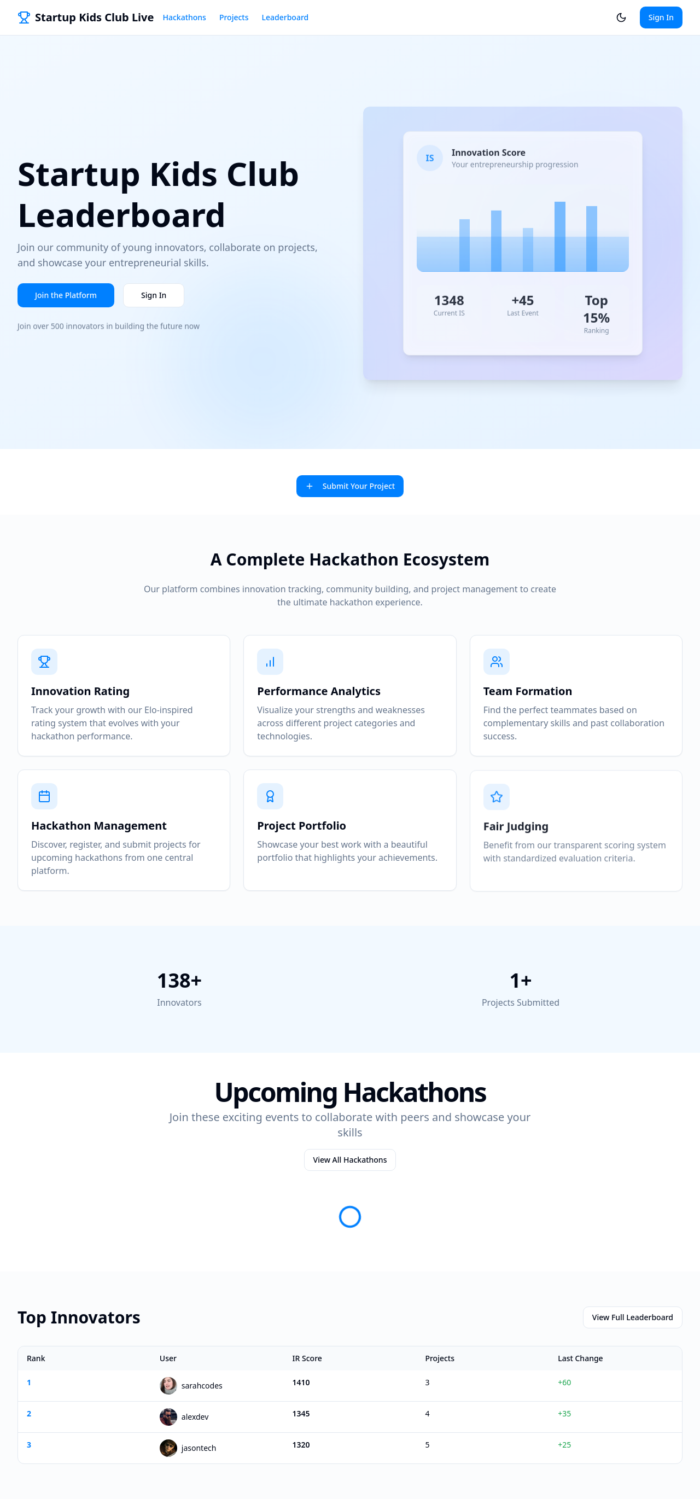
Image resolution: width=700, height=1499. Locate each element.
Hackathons (184, 17)
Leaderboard (285, 17)
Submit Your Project (350, 486)
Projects (234, 17)
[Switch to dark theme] (621, 17)
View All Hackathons (350, 1159)
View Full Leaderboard (632, 1317)
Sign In (661, 17)
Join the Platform (66, 297)
